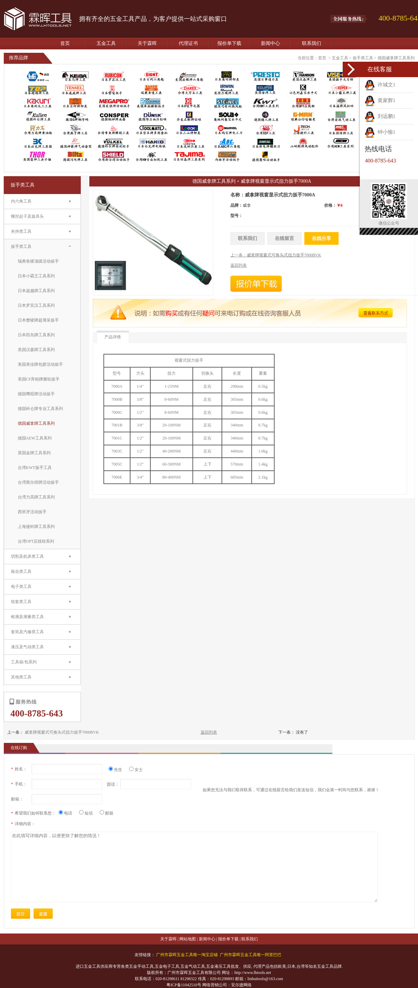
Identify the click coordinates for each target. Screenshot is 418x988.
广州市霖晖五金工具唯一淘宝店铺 (187, 954)
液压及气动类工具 (27, 646)
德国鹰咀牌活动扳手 (36, 393)
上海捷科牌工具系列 (36, 526)
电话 (68, 813)
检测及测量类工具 (27, 616)
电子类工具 (21, 586)
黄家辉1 (380, 100)
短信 (88, 813)
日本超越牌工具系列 (36, 290)
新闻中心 (270, 43)
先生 (118, 769)
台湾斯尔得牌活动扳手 (38, 482)
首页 (65, 43)
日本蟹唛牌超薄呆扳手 (38, 320)
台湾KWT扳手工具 (35, 467)
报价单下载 (229, 43)
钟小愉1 (380, 132)
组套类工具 (21, 601)
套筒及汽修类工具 (27, 631)
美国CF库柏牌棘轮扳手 (39, 379)
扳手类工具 (363, 58)
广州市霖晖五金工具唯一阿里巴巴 (250, 954)
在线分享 (321, 238)
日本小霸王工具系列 (36, 276)
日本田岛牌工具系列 (36, 335)
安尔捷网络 (241, 985)
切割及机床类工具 (27, 556)
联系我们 (311, 43)
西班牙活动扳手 (32, 511)
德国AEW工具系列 (35, 438)
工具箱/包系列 (24, 662)
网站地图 (187, 939)
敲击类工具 (21, 571)
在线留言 (284, 238)
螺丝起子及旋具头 (27, 216)
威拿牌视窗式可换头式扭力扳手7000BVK (62, 732)
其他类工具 (21, 677)
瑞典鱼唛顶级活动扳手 (38, 261)
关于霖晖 (147, 43)
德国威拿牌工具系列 (396, 58)
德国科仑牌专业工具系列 (40, 408)
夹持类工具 (21, 231)
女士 (136, 769)
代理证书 (188, 43)
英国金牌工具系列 (34, 452)
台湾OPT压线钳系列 (36, 541)
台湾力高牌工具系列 (36, 497)
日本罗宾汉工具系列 (36, 305)
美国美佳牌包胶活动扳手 (40, 364)
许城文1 (380, 84)
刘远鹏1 (380, 116)
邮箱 (106, 813)
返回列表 (209, 732)
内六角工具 (21, 201)
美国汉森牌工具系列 (36, 349)
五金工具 (106, 43)
